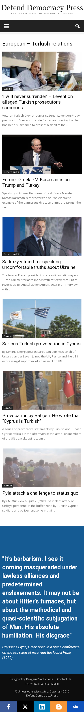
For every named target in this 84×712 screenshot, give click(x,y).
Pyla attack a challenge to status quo (40, 493)
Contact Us (64, 679)
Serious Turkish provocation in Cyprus (41, 343)
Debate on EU (11, 172)
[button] (77, 26)
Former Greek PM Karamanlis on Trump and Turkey (36, 182)
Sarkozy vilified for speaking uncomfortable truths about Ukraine (38, 264)
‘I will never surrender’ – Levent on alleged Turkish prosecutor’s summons (37, 102)
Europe (8, 88)
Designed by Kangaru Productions (31, 679)
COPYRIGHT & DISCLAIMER (42, 684)
